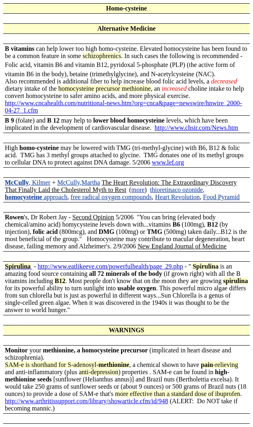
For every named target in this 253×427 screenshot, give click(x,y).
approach (36, 197)
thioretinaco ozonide (176, 189)
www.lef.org (168, 162)
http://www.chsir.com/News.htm (196, 127)
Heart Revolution (177, 197)
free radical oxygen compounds (111, 197)
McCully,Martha (78, 182)
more (137, 189)
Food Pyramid (221, 197)
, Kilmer (27, 182)
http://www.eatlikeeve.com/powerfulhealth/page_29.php (110, 266)
